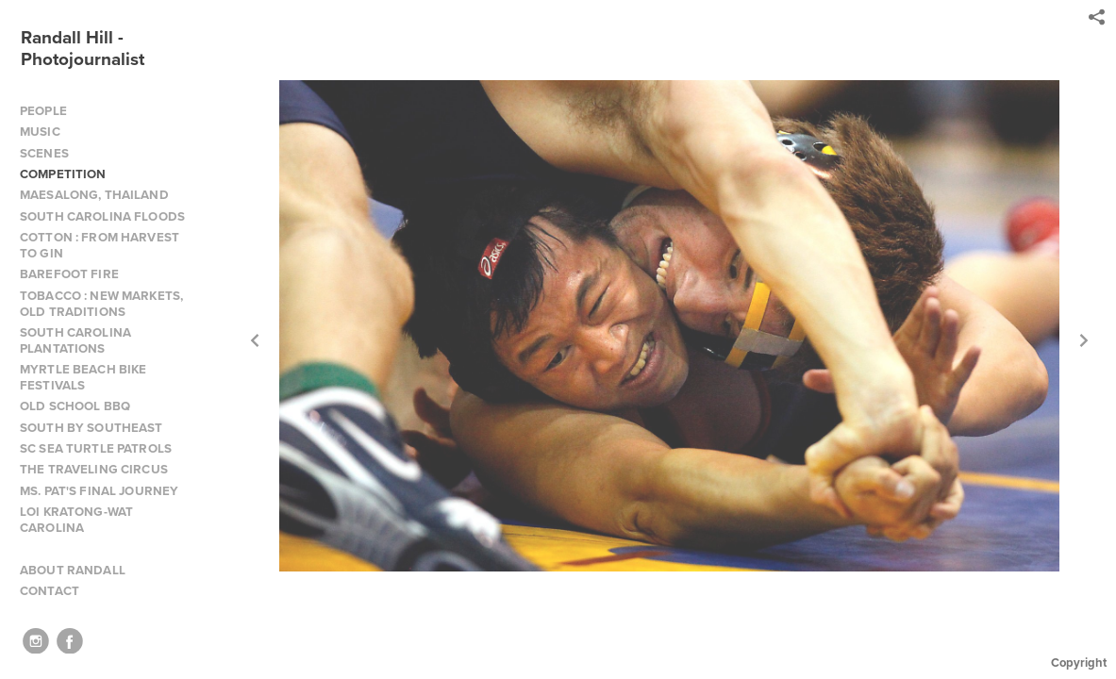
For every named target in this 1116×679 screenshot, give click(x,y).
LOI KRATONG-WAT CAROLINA (76, 520)
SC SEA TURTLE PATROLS (96, 448)
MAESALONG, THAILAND (94, 195)
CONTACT (49, 591)
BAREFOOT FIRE (69, 274)
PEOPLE (43, 111)
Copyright (1079, 662)
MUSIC (40, 132)
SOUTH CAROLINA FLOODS (102, 216)
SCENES (44, 153)
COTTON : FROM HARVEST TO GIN (99, 245)
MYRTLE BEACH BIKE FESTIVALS (83, 377)
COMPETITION (63, 174)
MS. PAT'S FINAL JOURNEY (99, 491)
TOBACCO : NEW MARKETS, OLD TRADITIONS (101, 304)
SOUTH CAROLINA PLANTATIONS (75, 340)
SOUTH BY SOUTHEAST (91, 428)
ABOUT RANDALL (72, 570)
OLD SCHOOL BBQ (75, 406)
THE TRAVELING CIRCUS (94, 469)
